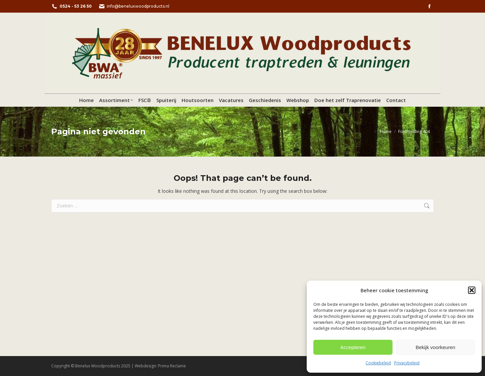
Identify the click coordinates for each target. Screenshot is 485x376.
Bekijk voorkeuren (435, 347)
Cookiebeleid (378, 363)
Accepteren (353, 347)
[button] (471, 290)
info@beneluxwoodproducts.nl (133, 6)
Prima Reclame (172, 366)
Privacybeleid (406, 363)
